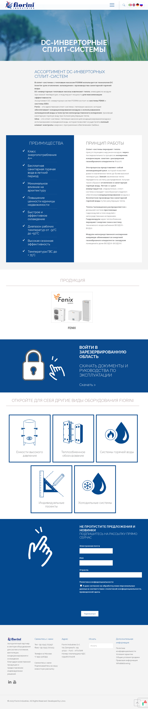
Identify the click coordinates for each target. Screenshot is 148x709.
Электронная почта (89, 547)
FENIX (72, 329)
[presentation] (101, 601)
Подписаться (88, 614)
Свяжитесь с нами (43, 663)
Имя (81, 559)
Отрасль (83, 571)
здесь (97, 593)
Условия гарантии (124, 654)
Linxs (63, 701)
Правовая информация (127, 660)
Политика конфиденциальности (96, 583)
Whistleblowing (123, 663)
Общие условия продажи (128, 657)
